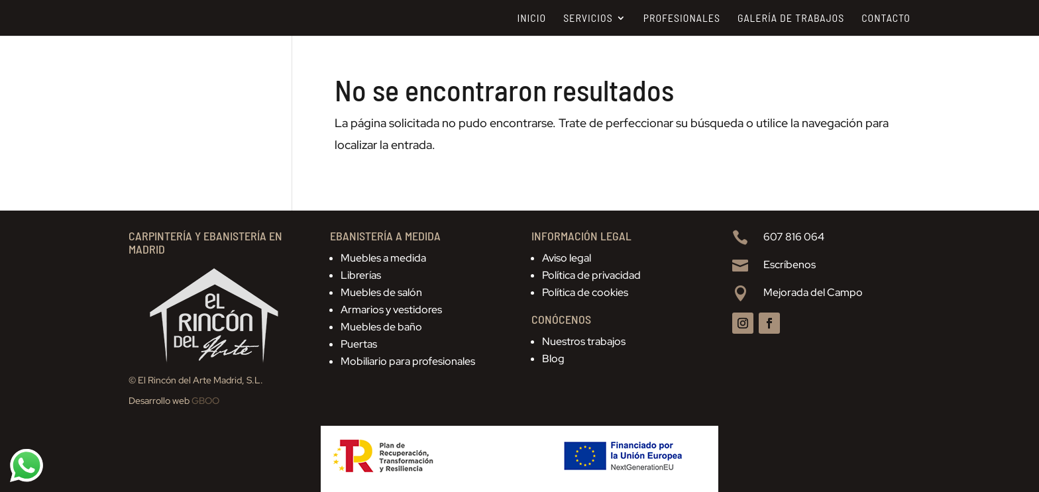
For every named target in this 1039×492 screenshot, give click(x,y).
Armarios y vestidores (391, 310)
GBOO (205, 401)
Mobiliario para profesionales (408, 361)
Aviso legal (566, 258)
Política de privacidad (591, 275)
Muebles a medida (383, 258)
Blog (553, 359)
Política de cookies (585, 292)
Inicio (531, 18)
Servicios (587, 18)
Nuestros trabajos (584, 341)
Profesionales (681, 18)
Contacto (885, 18)
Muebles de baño (381, 327)
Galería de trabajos (791, 18)
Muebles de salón (381, 292)
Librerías (361, 275)
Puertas (359, 344)
